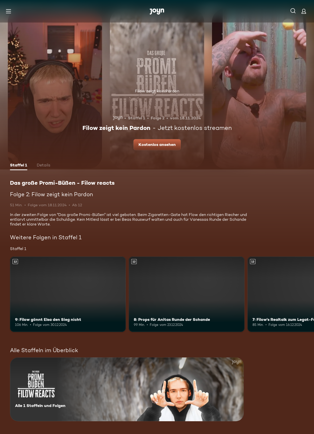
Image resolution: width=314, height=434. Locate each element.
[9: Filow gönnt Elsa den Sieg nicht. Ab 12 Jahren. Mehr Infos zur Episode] (68, 294)
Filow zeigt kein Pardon (157, 91)
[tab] (18, 165)
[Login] (303, 11)
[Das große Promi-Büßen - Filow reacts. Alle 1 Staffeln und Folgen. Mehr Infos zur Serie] (127, 389)
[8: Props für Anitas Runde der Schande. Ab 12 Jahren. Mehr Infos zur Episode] (186, 294)
